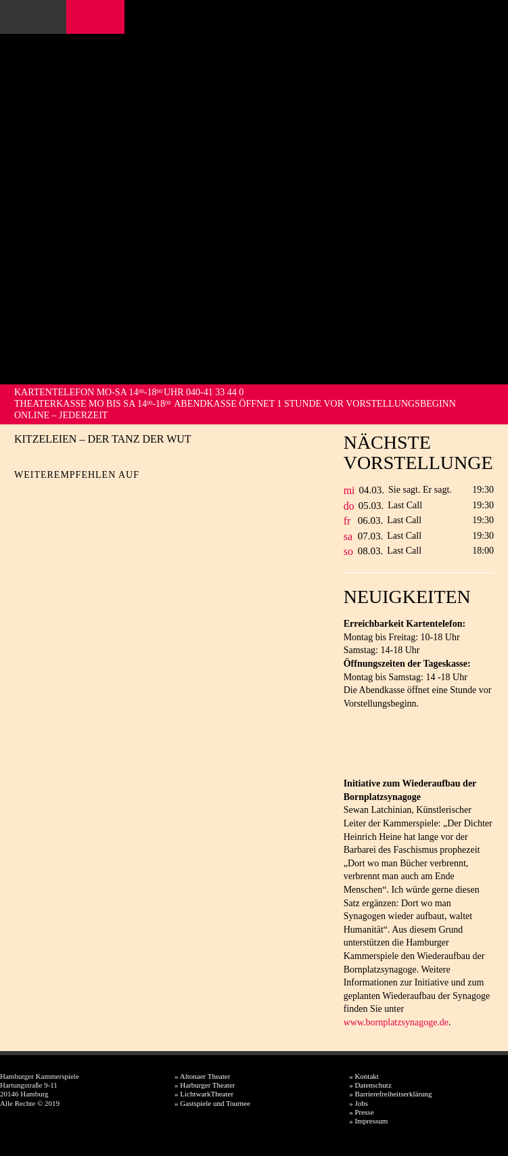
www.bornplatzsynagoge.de (396, 1022)
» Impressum (368, 1121)
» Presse (361, 1112)
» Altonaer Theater (202, 1076)
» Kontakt (364, 1076)
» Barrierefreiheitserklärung (390, 1094)
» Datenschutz (370, 1085)
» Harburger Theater (205, 1085)
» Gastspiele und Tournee (212, 1103)
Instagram (98, 17)
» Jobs (358, 1103)
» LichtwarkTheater (204, 1094)
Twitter (48, 495)
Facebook (80, 17)
